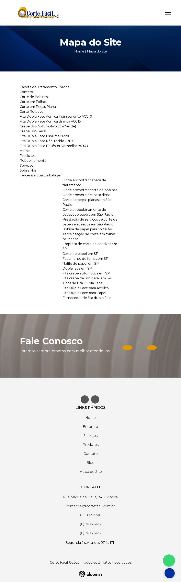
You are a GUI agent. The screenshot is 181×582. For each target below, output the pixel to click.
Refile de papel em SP (81, 263)
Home (79, 51)
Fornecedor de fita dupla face (87, 298)
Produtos (27, 156)
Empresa (90, 427)
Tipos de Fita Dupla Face (82, 283)
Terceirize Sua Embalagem (42, 175)
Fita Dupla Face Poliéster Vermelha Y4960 (54, 146)
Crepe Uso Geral (33, 131)
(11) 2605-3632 (90, 524)
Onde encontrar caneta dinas (86, 195)
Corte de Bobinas (34, 97)
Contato (26, 92)
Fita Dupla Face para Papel (84, 293)
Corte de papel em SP (80, 254)
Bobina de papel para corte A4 (87, 229)
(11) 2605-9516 (90, 515)
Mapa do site (97, 51)
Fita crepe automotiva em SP (86, 273)
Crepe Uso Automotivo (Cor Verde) (48, 126)
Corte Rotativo (31, 112)
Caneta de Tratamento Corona (44, 87)
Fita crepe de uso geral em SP (87, 278)
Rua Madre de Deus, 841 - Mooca (90, 497)
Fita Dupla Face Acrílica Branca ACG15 (50, 121)
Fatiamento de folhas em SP (85, 259)
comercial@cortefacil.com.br (90, 506)
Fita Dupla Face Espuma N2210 (45, 136)
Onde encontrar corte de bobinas (90, 190)
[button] (167, 11)
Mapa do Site (90, 472)
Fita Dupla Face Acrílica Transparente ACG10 (56, 116)
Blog (91, 463)
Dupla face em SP (77, 268)
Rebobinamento (33, 161)
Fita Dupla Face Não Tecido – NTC (47, 141)
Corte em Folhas (33, 102)
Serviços (26, 165)
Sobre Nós (28, 170)
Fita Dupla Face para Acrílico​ (86, 288)
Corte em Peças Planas (38, 107)
